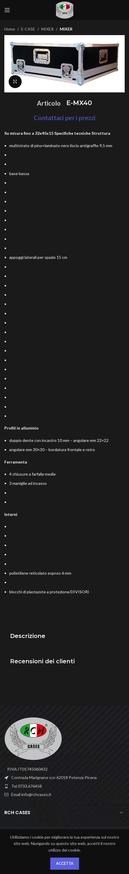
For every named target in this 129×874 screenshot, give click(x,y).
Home (9, 28)
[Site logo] (64, 9)
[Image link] (33, 738)
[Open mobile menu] (7, 10)
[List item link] (64, 786)
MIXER (47, 28)
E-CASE (28, 28)
